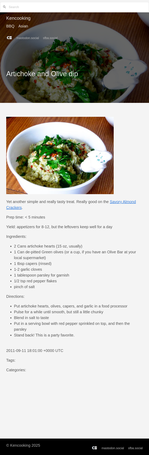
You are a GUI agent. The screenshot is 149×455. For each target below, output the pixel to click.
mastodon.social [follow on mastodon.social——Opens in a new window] (28, 38)
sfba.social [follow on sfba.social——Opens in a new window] (51, 38)
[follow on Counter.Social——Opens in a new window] (10, 37)
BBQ (10, 26)
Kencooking (18, 18)
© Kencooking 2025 (23, 445)
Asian (23, 26)
